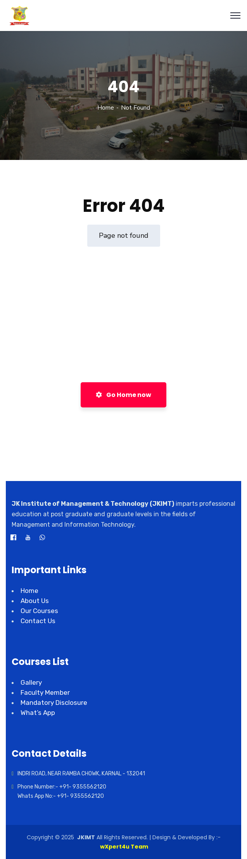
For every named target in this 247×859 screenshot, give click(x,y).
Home (105, 107)
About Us (35, 601)
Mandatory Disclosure (54, 702)
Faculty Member (45, 692)
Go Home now (123, 394)
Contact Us (38, 621)
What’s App (38, 712)
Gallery (31, 682)
